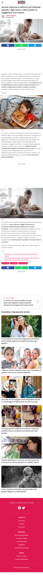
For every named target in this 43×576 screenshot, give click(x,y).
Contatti (21, 524)
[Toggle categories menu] (2, 2)
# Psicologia (23, 263)
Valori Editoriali (21, 541)
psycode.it (21, 527)
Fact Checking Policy (21, 535)
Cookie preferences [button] (21, 559)
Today (4, 93)
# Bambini (5, 263)
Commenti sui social (21, 548)
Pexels (2, 219)
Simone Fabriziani (11, 15)
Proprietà (21, 545)
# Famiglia (13, 263)
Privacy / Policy (21, 556)
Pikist (2, 130)
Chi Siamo (21, 521)
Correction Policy (21, 538)
